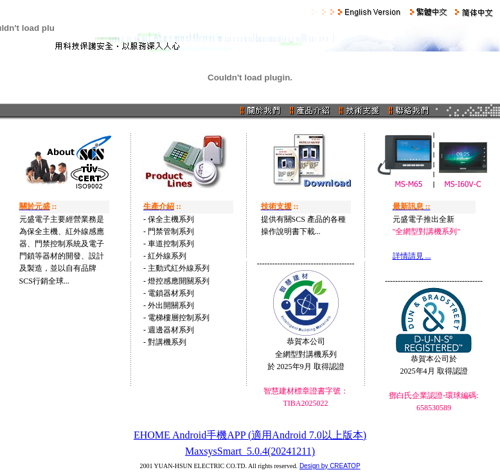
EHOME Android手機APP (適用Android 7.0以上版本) (250, 435)
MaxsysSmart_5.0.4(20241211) (250, 451)
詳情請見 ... (412, 255)
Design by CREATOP (330, 465)
